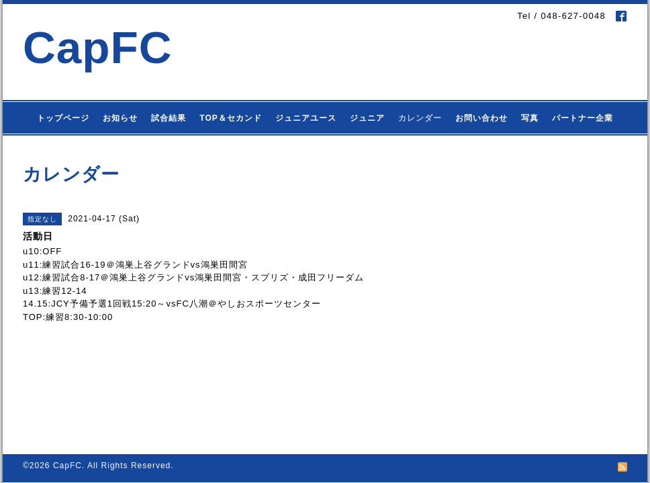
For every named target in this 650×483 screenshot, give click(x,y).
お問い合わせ (481, 118)
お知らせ (120, 118)
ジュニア (367, 118)
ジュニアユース (305, 118)
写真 (530, 118)
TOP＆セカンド (230, 118)
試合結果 (168, 118)
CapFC (98, 47)
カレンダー (420, 118)
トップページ (63, 118)
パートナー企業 (582, 118)
